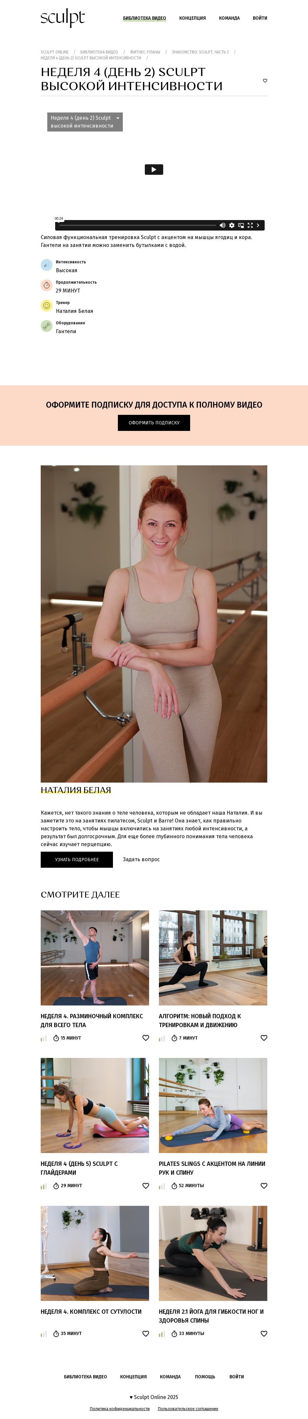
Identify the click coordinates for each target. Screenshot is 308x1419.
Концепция (192, 18)
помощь (205, 1377)
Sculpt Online (55, 52)
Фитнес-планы (145, 52)
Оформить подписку (154, 423)
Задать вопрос (141, 859)
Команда (229, 18)
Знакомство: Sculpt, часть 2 (200, 52)
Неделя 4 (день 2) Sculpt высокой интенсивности (91, 58)
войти (237, 1377)
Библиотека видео (144, 18)
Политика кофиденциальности (120, 1408)
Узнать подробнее (77, 859)
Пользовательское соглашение (188, 1408)
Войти (260, 18)
